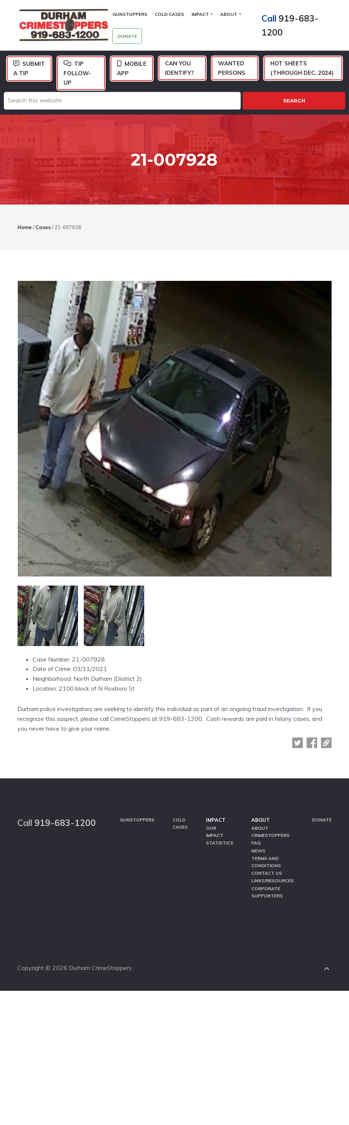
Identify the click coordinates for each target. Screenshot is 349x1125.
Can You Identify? (179, 68)
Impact (216, 814)
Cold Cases (180, 817)
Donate (322, 814)
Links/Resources (272, 873)
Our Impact (214, 825)
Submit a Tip (29, 69)
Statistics (219, 836)
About (260, 814)
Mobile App (131, 69)
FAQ (256, 836)
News (258, 843)
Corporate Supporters (267, 883)
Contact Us (266, 865)
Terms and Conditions (266, 854)
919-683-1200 (65, 816)
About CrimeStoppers (270, 825)
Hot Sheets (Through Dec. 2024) (301, 68)
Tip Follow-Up (77, 74)
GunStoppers (137, 814)
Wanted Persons (231, 68)
